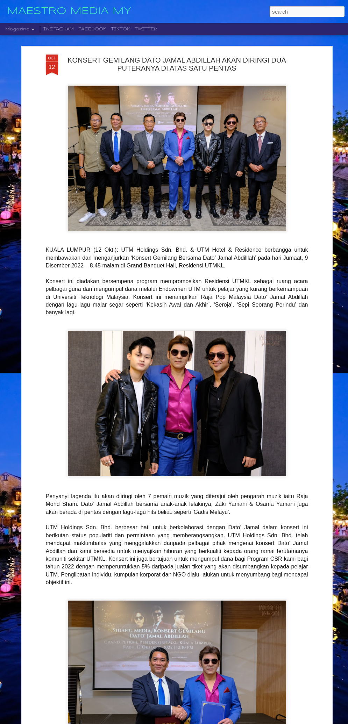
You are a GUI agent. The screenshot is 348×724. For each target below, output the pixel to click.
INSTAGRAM (58, 29)
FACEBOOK (92, 29)
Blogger (207, 720)
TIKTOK (120, 29)
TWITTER (146, 29)
